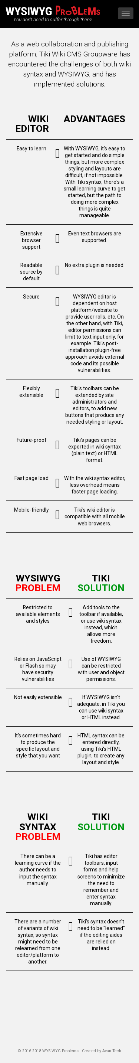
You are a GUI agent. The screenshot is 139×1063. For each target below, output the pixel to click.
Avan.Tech (111, 1051)
